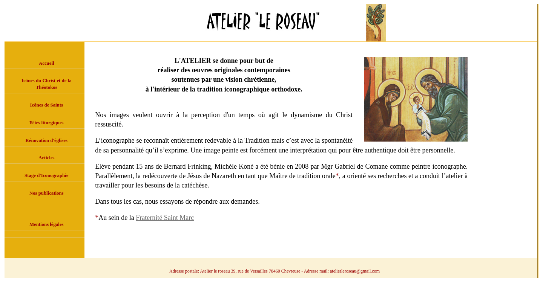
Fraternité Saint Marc (165, 217)
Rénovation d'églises (46, 140)
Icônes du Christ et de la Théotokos (46, 84)
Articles (46, 157)
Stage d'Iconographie (46, 175)
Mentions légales (46, 224)
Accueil (46, 63)
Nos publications (46, 193)
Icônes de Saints (46, 105)
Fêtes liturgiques (46, 122)
